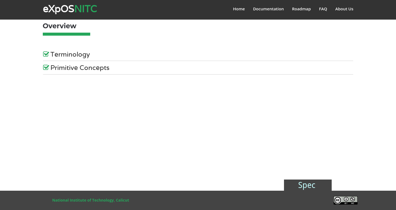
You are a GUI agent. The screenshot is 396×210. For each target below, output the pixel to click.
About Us (344, 8)
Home (239, 8)
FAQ (323, 8)
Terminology (66, 54)
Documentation (268, 8)
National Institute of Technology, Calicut (90, 200)
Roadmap (301, 8)
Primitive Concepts (76, 68)
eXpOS (70, 8)
